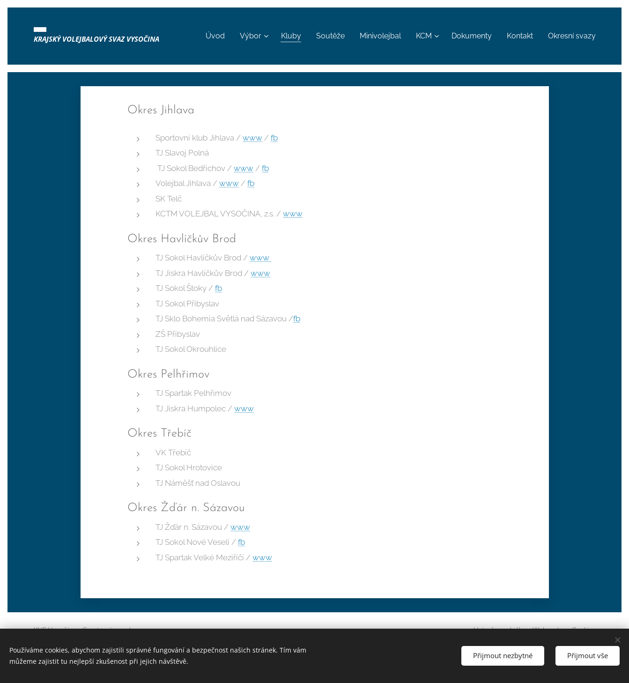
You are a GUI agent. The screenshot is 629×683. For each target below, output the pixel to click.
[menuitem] (239, 36)
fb (274, 137)
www (252, 137)
